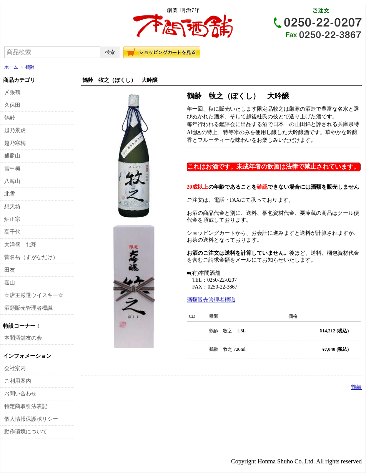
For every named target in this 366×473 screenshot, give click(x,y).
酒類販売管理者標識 (211, 300)
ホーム (11, 67)
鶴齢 (30, 67)
